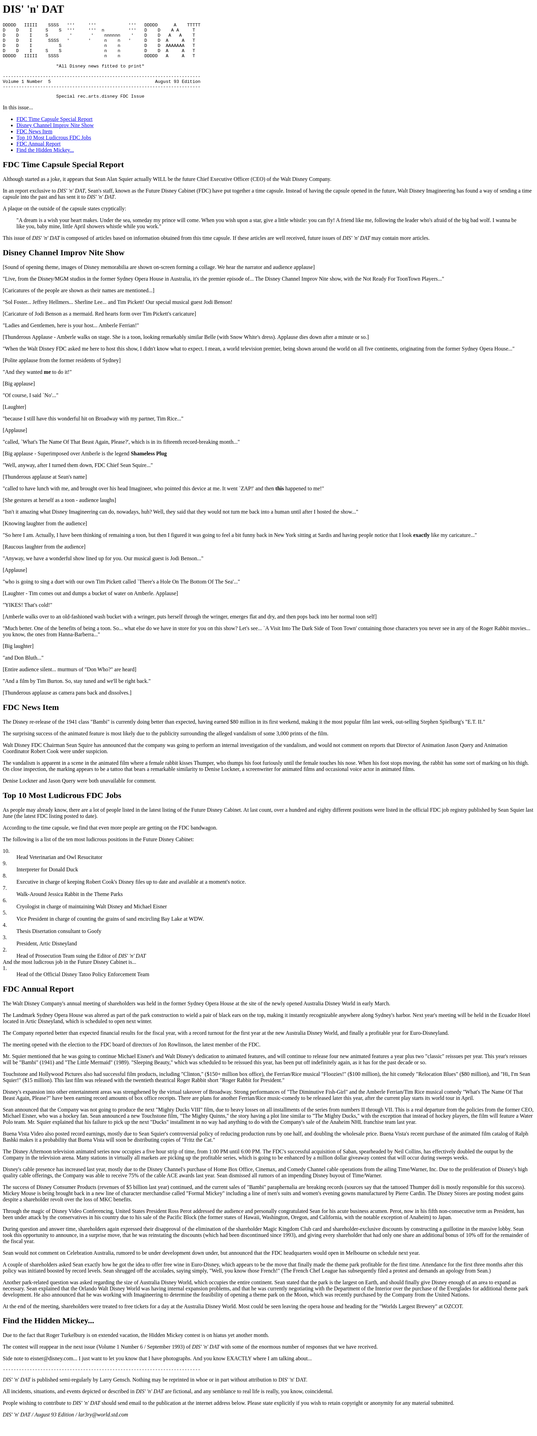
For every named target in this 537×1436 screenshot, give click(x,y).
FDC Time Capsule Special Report (54, 133)
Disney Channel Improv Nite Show (55, 140)
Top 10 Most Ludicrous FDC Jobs (53, 152)
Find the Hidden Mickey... (45, 164)
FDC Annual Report (38, 158)
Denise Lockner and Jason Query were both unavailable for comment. (79, 795)
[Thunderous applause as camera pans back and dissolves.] (67, 707)
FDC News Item (34, 146)
